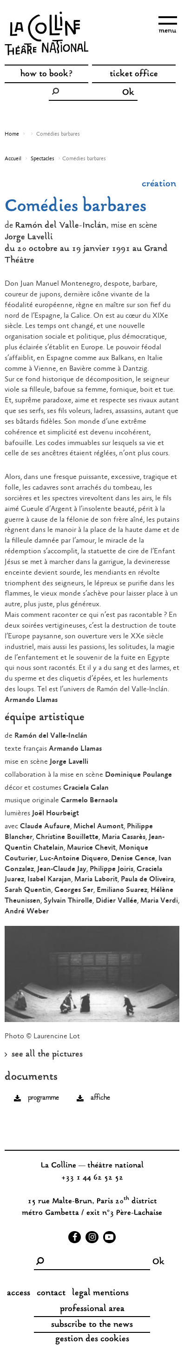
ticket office (134, 74)
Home (12, 134)
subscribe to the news (92, 1325)
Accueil (13, 159)
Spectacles (42, 159)
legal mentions (100, 1293)
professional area (92, 1309)
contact (51, 1293)
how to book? (46, 74)
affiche (100, 1098)
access (18, 1293)
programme (43, 1098)
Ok (128, 92)
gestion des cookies (92, 1339)
